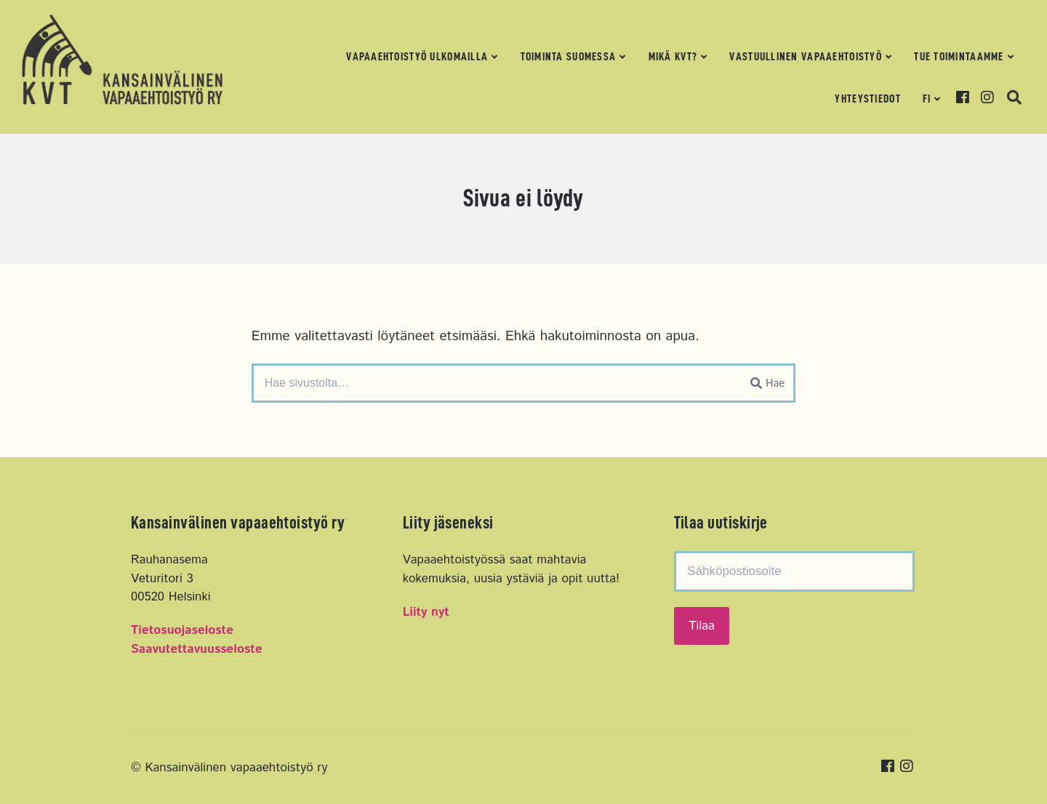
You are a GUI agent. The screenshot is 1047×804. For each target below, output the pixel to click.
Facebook (967, 97)
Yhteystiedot (867, 99)
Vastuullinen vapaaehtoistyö (805, 57)
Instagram (992, 97)
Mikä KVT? (673, 57)
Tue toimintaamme (958, 57)
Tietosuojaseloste (182, 630)
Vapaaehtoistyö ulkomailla (417, 57)
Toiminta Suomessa (569, 57)
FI (927, 99)
